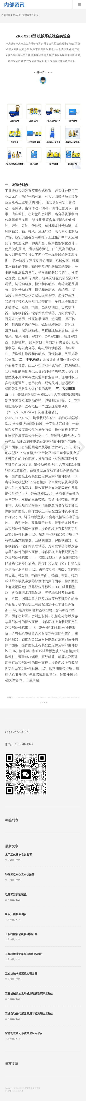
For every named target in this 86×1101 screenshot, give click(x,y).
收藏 (45, 702)
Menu (79, 4)
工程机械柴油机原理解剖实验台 (24, 954)
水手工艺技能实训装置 (18, 854)
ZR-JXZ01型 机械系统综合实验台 (69, 697)
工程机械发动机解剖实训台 (21, 934)
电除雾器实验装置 (16, 894)
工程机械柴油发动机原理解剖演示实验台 (29, 993)
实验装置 (26, 15)
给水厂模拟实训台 (16, 914)
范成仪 (16, 15)
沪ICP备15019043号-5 (14, 1091)
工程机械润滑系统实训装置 (21, 973)
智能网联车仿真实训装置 (20, 874)
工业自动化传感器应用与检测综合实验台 (29, 1013)
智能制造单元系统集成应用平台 (24, 1033)
